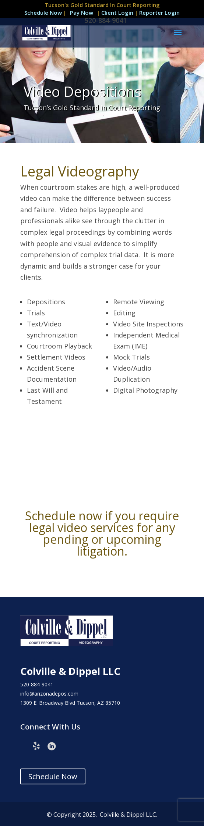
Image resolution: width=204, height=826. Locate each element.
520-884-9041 (36, 684)
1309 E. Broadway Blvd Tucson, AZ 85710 (70, 702)
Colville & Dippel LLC (70, 671)
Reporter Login (159, 12)
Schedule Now (43, 12)
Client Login (118, 12)
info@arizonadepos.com (49, 693)
